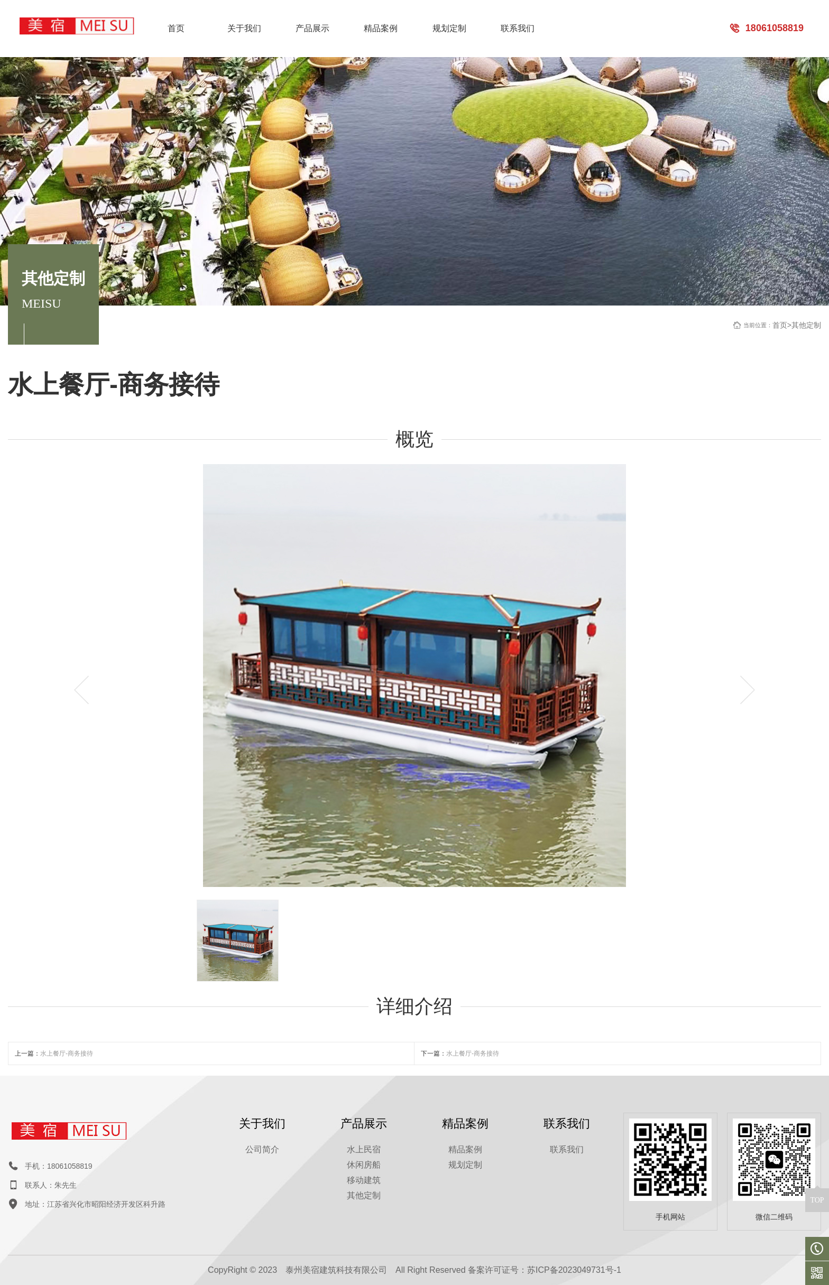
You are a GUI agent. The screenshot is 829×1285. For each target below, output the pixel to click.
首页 (176, 28)
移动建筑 (364, 1180)
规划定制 (449, 28)
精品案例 (381, 28)
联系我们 (518, 28)
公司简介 (262, 1149)
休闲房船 (364, 1164)
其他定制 (806, 325)
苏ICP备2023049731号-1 (574, 1270)
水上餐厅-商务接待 (66, 1053)
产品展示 (312, 28)
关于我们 (244, 28)
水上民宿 (364, 1149)
